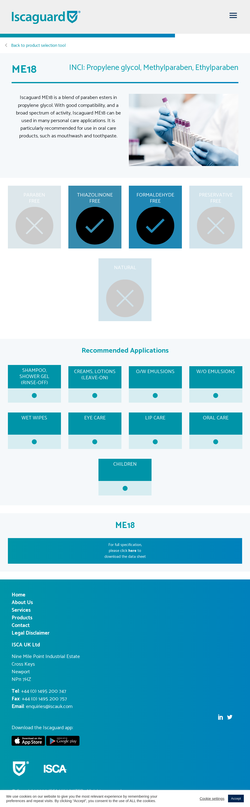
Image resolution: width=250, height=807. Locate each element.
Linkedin (220, 717)
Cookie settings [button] (212, 799)
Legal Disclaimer (31, 633)
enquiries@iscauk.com (49, 706)
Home (18, 595)
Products (22, 618)
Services (21, 610)
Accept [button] (236, 798)
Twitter (229, 717)
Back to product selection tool (35, 46)
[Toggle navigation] (233, 15)
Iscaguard (46, 17)
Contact (21, 625)
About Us (22, 602)
